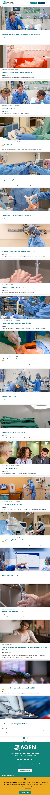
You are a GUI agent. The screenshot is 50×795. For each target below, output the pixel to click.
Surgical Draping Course (10, 180)
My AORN (34, 2)
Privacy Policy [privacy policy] (28, 788)
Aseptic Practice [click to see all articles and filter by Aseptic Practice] (13, 284)
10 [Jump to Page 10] (37, 738)
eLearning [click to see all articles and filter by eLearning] (8, 31)
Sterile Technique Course (10, 576)
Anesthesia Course (8, 144)
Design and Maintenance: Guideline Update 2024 (18, 688)
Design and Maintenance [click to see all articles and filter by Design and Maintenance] (17, 685)
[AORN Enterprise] (25, 775)
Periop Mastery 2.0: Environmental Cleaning (16, 323)
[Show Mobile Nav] (46, 3)
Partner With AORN (25, 770)
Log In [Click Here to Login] (41, 2)
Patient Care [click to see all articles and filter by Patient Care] (12, 572)
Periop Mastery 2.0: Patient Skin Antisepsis (16, 216)
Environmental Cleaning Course (12, 504)
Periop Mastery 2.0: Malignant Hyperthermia (17, 72)
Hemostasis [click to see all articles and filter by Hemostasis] (4, 248)
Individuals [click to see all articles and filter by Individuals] (3, 31)
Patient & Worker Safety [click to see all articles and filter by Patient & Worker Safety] (5, 105)
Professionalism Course (10, 468)
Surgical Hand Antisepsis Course (12, 612)
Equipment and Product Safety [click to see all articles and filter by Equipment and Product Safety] (15, 320)
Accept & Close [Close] (25, 792)
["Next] (41, 738)
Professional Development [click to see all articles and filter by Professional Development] (15, 31)
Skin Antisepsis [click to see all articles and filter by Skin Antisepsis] (13, 212)
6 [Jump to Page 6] (26, 738)
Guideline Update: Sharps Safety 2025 (14, 724)
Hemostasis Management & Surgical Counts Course (19, 251)
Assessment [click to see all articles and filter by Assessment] (12, 105)
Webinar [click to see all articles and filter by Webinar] (3, 644)
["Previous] (9, 738)
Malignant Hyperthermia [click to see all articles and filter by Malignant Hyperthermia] (6, 69)
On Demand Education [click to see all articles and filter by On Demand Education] (8, 644)
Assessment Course (8, 108)
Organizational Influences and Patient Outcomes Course (21, 35)
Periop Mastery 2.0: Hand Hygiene (13, 287)
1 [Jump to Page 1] (12, 738)
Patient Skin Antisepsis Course (12, 359)
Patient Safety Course (9, 397)
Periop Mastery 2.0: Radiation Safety (14, 540)
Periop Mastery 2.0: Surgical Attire (13, 432)
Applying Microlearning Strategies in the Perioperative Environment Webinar (25, 648)
